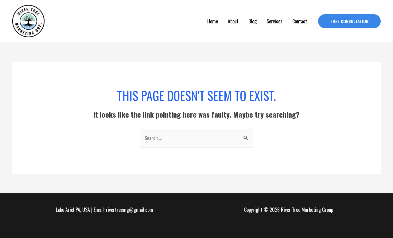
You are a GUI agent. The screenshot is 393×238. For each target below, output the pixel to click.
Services (274, 21)
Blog (252, 21)
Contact (299, 21)
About (233, 21)
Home (212, 21)
